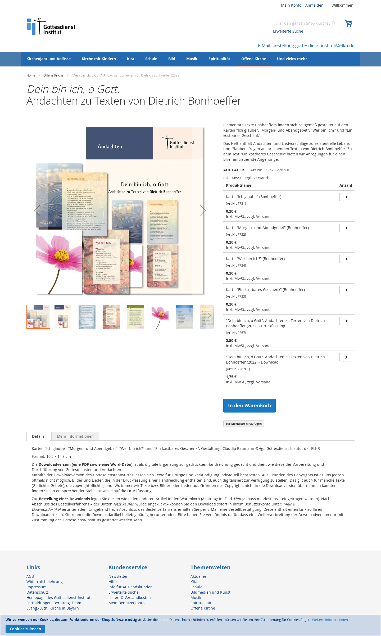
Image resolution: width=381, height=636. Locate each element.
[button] (37, 210)
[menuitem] (49, 59)
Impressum (36, 586)
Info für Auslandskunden (130, 586)
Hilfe (112, 581)
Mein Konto (291, 5)
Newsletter (118, 576)
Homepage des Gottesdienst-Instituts (59, 597)
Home (30, 75)
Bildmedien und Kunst (210, 592)
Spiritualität (200, 602)
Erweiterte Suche (288, 31)
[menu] (190, 59)
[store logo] (51, 26)
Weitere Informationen (330, 619)
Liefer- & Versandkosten (129, 597)
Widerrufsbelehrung (44, 581)
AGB (30, 576)
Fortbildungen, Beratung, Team (53, 602)
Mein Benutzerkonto (126, 602)
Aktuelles (198, 576)
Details (38, 436)
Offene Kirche (53, 75)
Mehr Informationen (75, 436)
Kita (193, 581)
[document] (190, 625)
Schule (196, 586)
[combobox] (306, 23)
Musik (195, 597)
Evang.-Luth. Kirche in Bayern (52, 608)
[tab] (38, 436)
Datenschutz (37, 592)
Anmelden (314, 5)
